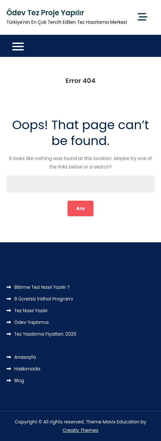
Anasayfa (25, 357)
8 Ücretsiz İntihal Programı (43, 299)
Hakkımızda (27, 369)
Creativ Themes (80, 430)
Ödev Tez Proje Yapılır (45, 13)
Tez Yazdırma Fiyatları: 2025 (45, 334)
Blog (19, 380)
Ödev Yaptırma (31, 322)
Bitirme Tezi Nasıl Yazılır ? (41, 287)
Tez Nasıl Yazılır (31, 310)
